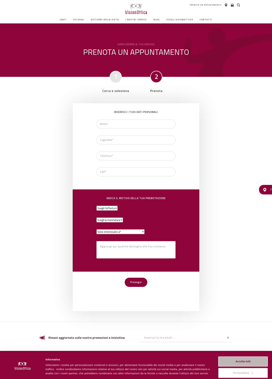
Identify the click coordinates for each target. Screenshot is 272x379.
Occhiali (78, 19)
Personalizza (53, 372)
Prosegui (136, 282)
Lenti (63, 19)
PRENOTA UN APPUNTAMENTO (196, 5)
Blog (157, 19)
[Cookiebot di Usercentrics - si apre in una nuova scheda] (22, 372)
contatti (206, 19)
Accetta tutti (243, 350)
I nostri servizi (136, 19)
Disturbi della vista (105, 19)
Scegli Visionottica (179, 19)
